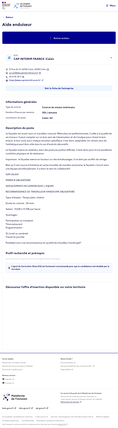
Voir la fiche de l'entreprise (59, 88)
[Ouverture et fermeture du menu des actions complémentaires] (59, 38)
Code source (40, 417)
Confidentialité (28, 420)
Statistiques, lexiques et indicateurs (50, 420)
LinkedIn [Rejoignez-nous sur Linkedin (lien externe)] (7, 379)
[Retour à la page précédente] (9, 17)
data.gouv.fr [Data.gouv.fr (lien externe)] (24, 408)
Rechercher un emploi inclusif (14, 362)
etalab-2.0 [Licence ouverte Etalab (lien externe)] (61, 424)
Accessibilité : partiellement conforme (17, 417)
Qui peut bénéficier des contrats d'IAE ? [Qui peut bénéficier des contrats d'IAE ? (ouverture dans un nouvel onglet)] (76, 366)
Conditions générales (10, 420)
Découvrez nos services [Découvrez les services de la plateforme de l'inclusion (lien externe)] (70, 402)
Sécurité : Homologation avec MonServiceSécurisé (71, 417)
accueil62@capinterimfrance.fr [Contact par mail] (23, 73)
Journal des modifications (12, 369)
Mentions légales (102, 417)
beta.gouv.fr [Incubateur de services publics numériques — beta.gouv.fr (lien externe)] (8, 408)
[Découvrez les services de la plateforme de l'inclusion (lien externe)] (15, 397)
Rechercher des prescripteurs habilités (17, 366)
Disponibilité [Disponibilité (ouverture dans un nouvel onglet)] (66, 369)
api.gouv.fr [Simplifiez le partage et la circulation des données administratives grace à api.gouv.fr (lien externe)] (41, 408)
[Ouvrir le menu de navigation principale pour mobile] (109, 6)
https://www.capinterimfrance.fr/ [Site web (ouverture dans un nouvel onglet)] (25, 80)
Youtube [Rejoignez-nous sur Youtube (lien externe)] (7, 383)
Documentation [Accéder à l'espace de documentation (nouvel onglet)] (67, 362)
